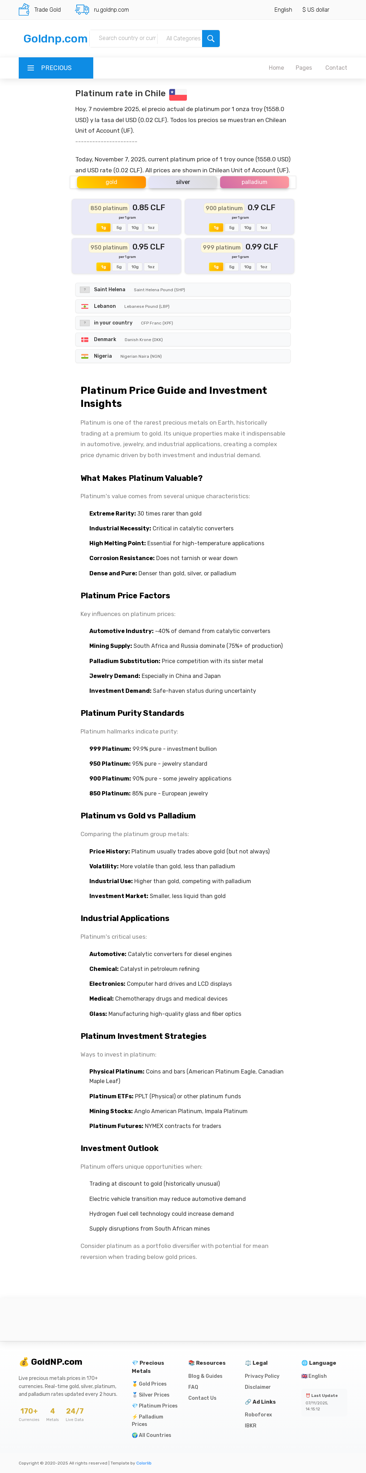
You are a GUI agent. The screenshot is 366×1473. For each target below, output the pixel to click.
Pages (304, 67)
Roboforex (258, 1415)
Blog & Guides (205, 1376)
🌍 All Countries (151, 1435)
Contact (336, 67)
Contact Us (202, 1398)
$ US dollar (315, 9)
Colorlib (144, 1463)
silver (183, 182)
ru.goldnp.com (111, 9)
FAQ (193, 1387)
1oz (151, 227)
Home (276, 67)
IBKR (250, 1426)
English (283, 9)
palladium (254, 182)
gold (111, 182)
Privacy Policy (262, 1376)
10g (134, 227)
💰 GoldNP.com (50, 1362)
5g (119, 227)
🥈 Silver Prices (151, 1395)
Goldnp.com (55, 38)
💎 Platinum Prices (155, 1406)
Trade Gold (47, 9)
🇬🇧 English (314, 1376)
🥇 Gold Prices (149, 1384)
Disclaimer (258, 1387)
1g (103, 227)
